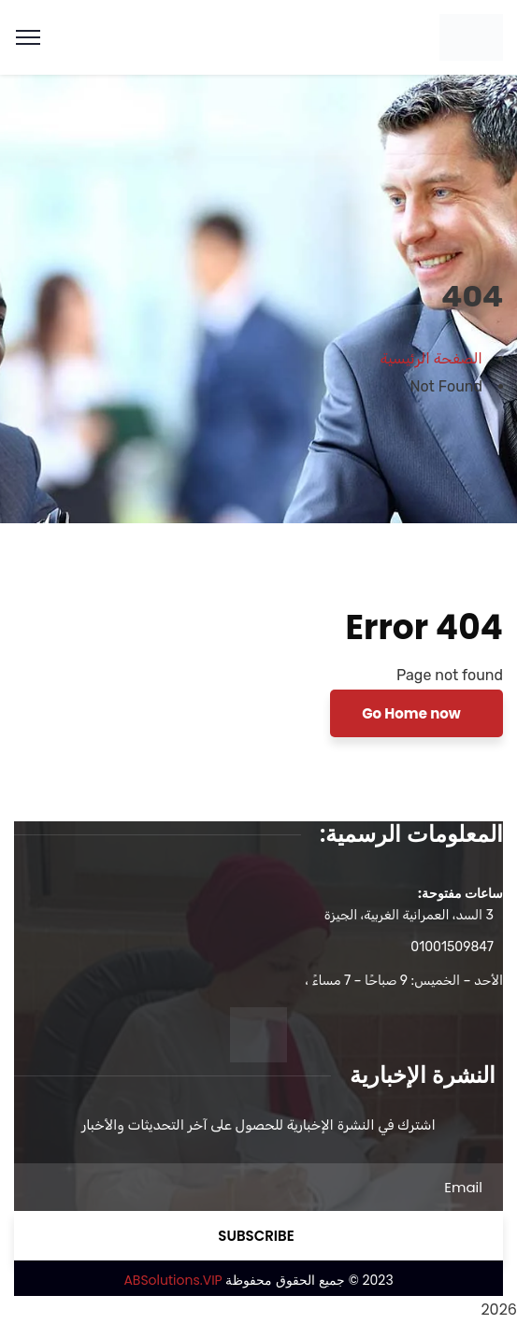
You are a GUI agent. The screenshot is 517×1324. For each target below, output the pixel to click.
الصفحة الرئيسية (431, 358)
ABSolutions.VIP (172, 1280)
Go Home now (413, 713)
